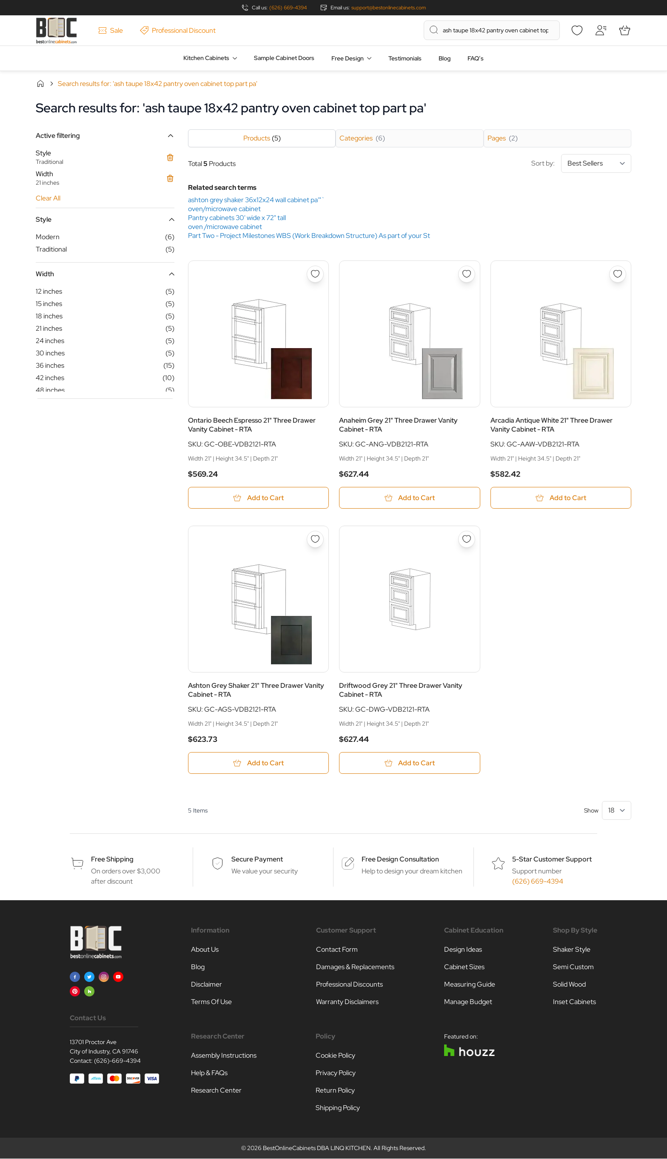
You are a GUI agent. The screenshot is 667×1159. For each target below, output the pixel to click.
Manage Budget (468, 1002)
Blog (444, 58)
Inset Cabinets (574, 1002)
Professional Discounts (349, 984)
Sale (110, 30)
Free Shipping (112, 859)
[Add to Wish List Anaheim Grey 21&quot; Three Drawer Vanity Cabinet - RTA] (466, 274)
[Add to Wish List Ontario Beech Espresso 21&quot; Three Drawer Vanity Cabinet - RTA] (315, 274)
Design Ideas (463, 949)
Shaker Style (571, 949)
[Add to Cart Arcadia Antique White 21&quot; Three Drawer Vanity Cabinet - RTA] (560, 498)
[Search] (434, 30)
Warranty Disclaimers (347, 1002)
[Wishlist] (577, 30)
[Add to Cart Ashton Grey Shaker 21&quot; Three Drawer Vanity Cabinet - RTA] (258, 763)
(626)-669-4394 (117, 1061)
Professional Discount (178, 30)
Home (40, 83)
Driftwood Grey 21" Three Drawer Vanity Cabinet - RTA (400, 690)
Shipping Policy (338, 1108)
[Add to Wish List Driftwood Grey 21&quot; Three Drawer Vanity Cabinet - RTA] (466, 539)
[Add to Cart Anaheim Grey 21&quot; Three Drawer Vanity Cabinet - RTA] (409, 498)
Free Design (347, 58)
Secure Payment (257, 859)
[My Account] (600, 30)
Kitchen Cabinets (206, 58)
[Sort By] (596, 163)
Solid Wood (569, 984)
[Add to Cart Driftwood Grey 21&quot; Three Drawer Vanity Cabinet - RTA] (409, 763)
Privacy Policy (336, 1073)
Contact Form (337, 949)
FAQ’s (475, 58)
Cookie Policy (335, 1055)
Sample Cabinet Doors (284, 58)
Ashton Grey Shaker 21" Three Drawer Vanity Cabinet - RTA (256, 690)
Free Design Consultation (400, 859)
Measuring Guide (469, 984)
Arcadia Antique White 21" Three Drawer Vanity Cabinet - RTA (551, 425)
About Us (205, 949)
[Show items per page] (616, 810)
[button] (105, 135)
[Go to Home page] (56, 30)
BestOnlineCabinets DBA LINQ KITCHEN (317, 1148)
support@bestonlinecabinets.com (388, 7)
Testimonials (405, 58)
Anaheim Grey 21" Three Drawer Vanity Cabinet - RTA (398, 425)
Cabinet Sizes (464, 967)
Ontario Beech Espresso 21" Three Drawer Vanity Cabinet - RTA (252, 425)
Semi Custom (573, 967)
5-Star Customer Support (552, 859)
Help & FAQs (209, 1073)
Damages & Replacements (355, 967)
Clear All (48, 198)
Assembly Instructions (224, 1055)
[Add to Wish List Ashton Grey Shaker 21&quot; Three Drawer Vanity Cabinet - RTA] (315, 539)
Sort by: (581, 163)
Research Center (216, 1090)
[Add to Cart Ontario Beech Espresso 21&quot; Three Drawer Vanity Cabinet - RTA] (258, 498)
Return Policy (335, 1090)
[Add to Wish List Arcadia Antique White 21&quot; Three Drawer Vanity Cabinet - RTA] (617, 274)
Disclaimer (206, 984)
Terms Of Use (211, 1002)
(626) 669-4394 (288, 7)
